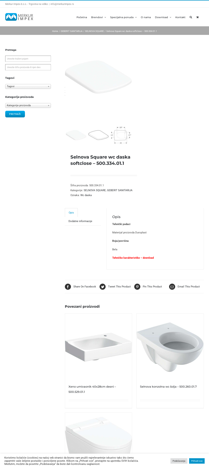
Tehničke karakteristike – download (133, 260)
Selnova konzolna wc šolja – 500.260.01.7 (168, 389)
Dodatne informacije (80, 223)
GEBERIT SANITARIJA (119, 192)
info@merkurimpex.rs (62, 4)
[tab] (71, 214)
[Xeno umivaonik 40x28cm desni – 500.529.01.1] (98, 349)
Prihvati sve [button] (197, 461)
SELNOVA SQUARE (95, 192)
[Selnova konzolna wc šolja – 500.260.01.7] (170, 349)
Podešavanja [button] (179, 461)
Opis (71, 214)
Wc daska (86, 197)
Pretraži (15, 114)
